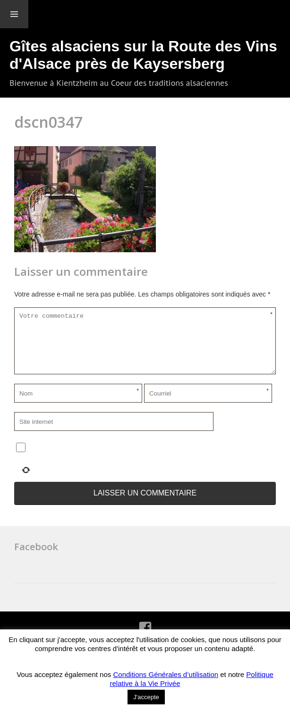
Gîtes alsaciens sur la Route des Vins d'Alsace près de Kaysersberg (143, 55)
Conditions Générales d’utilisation (165, 674)
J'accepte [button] (146, 697)
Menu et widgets (14, 14)
